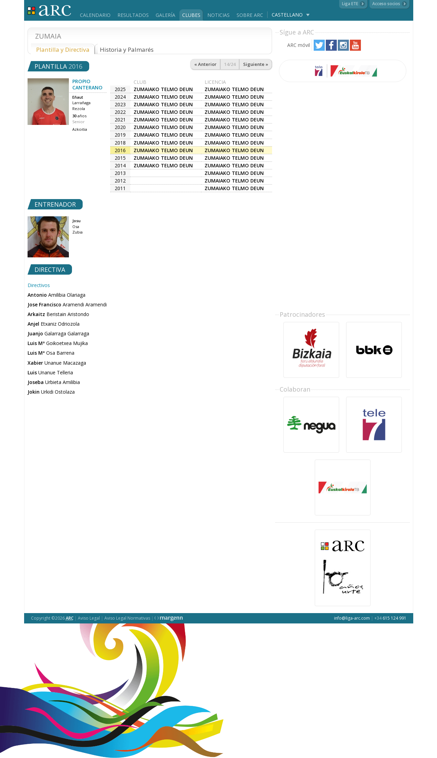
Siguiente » (255, 64)
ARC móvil (298, 45)
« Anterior (205, 64)
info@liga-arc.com (352, 618)
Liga (49, 10)
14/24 (230, 64)
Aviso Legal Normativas (127, 618)
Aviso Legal (89, 618)
